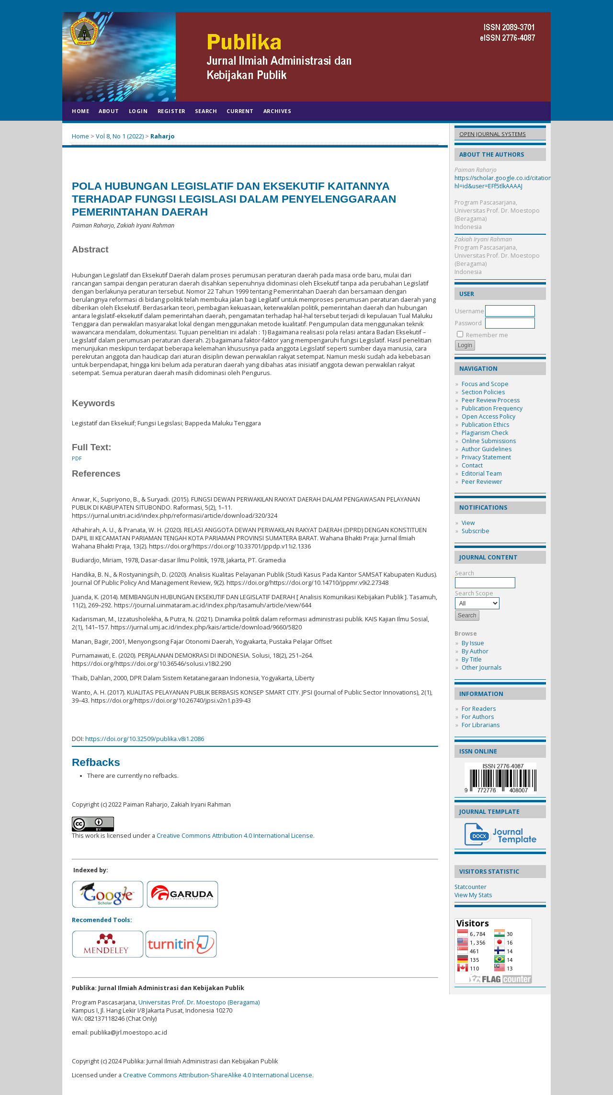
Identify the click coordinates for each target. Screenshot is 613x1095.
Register (171, 110)
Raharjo (162, 136)
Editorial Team (482, 473)
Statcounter (470, 887)
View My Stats (473, 895)
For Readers (479, 709)
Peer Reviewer (482, 482)
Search (206, 110)
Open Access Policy (488, 416)
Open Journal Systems (492, 133)
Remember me (487, 335)
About (109, 110)
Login (138, 110)
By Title (472, 659)
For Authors (478, 717)
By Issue (473, 643)
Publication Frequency (492, 408)
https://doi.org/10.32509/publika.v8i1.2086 (144, 739)
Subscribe (475, 531)
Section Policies (483, 392)
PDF (77, 458)
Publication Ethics (485, 425)
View (468, 523)
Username (469, 311)
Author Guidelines (486, 449)
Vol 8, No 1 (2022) (120, 136)
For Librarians (480, 725)
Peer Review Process (491, 400)
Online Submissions (489, 441)
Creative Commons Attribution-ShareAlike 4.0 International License (217, 1075)
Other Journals (481, 667)
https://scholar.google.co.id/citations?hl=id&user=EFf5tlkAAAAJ (505, 182)
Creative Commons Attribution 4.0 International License (235, 836)
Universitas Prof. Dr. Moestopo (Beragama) (199, 1002)
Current (240, 110)
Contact (472, 465)
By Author (475, 651)
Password (468, 323)
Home (80, 110)
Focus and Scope (485, 384)
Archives (277, 110)
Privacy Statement (486, 457)
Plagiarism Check (485, 433)
